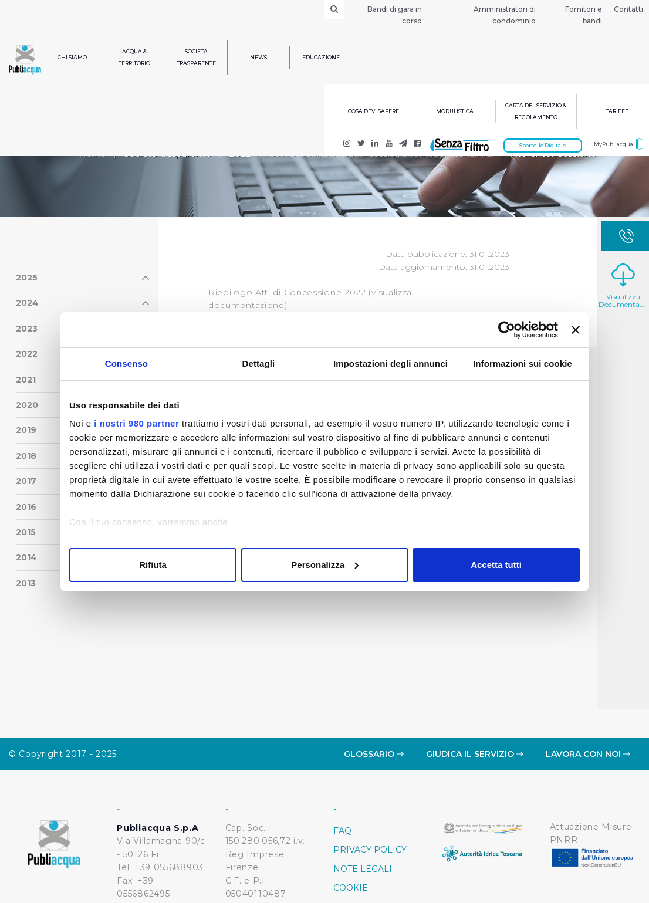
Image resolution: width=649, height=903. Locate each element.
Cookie (350, 817)
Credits (352, 855)
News (258, 57)
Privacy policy (370, 779)
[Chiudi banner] (576, 330)
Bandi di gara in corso (394, 15)
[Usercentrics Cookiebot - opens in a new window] (506, 330)
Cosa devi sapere (373, 111)
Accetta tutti (496, 565)
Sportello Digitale (542, 145)
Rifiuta (153, 565)
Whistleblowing (375, 836)
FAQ (342, 760)
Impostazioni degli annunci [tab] (390, 363)
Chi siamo (72, 57)
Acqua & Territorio (134, 57)
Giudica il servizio (474, 683)
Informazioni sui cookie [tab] (522, 363)
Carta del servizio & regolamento (535, 111)
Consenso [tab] (126, 363)
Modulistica (455, 111)
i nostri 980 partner (136, 423)
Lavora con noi (588, 683)
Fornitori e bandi (583, 15)
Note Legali (362, 798)
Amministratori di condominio (505, 15)
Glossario (374, 683)
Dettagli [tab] (258, 363)
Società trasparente (196, 57)
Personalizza (325, 565)
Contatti (628, 9)
